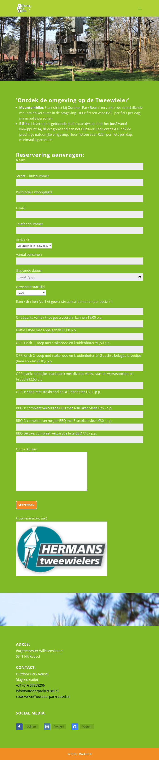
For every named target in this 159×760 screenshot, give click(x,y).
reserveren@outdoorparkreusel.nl (43, 696)
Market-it (85, 754)
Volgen (31, 726)
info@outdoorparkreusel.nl (37, 691)
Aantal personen (29, 254)
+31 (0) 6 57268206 (30, 685)
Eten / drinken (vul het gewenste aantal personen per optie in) (64, 301)
